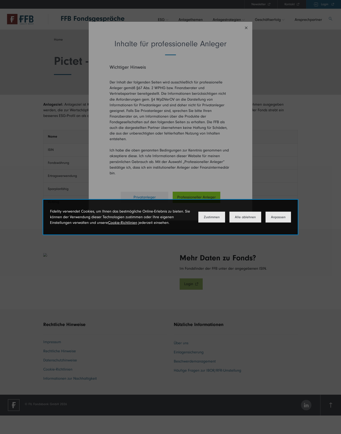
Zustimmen (212, 217)
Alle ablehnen (245, 217)
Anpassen (278, 217)
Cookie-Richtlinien (122, 222)
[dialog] (170, 217)
